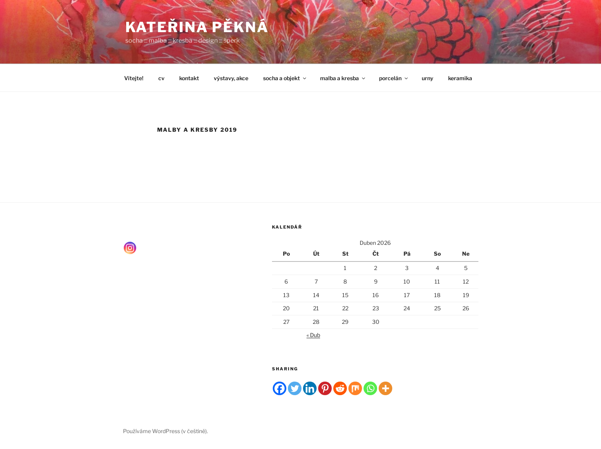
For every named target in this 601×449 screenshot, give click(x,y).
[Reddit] (340, 388)
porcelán (394, 78)
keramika (460, 78)
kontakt (189, 78)
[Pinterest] (325, 388)
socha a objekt (285, 78)
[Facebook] (279, 388)
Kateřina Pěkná (197, 27)
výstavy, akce (231, 78)
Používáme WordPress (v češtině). (165, 431)
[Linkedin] (310, 388)
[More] (385, 388)
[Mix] (355, 388)
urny (427, 78)
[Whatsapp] (370, 388)
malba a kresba (343, 78)
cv (161, 78)
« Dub (313, 335)
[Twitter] (294, 388)
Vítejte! (134, 78)
